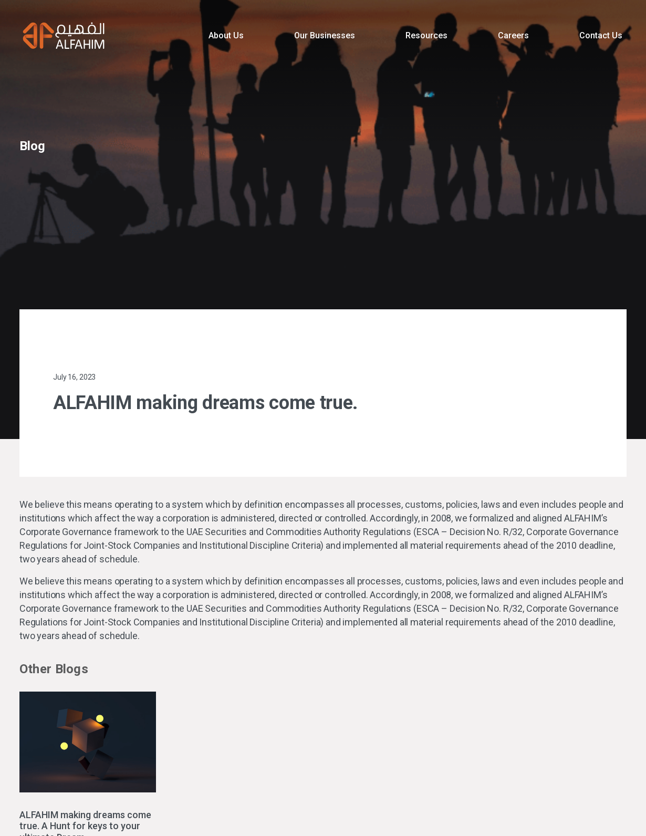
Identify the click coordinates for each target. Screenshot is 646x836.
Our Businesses (324, 35)
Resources (426, 35)
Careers (513, 35)
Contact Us (600, 35)
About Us (226, 35)
